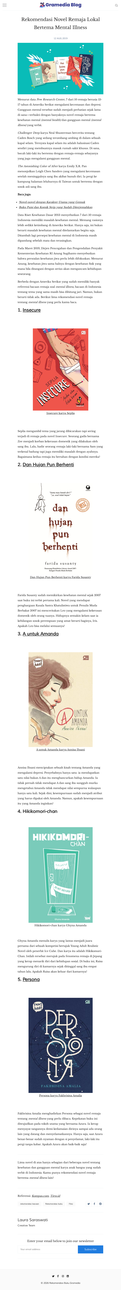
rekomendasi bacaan (29, 1204)
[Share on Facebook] (94, 1203)
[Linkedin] (68, 1275)
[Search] (116, 5)
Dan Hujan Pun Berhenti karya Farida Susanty (61, 531)
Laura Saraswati (33, 1220)
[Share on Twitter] (89, 1203)
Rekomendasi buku (54, 1204)
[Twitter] (53, 1275)
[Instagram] (63, 1275)
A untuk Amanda (40, 634)
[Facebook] (58, 1275)
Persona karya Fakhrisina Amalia (61, 1047)
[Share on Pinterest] (100, 1203)
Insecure (32, 310)
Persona (31, 979)
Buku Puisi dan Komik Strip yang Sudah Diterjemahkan (55, 207)
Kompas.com (40, 1195)
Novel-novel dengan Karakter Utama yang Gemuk (52, 202)
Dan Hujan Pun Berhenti (48, 465)
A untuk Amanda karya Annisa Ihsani (61, 701)
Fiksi (71, 1204)
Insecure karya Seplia (60, 371)
